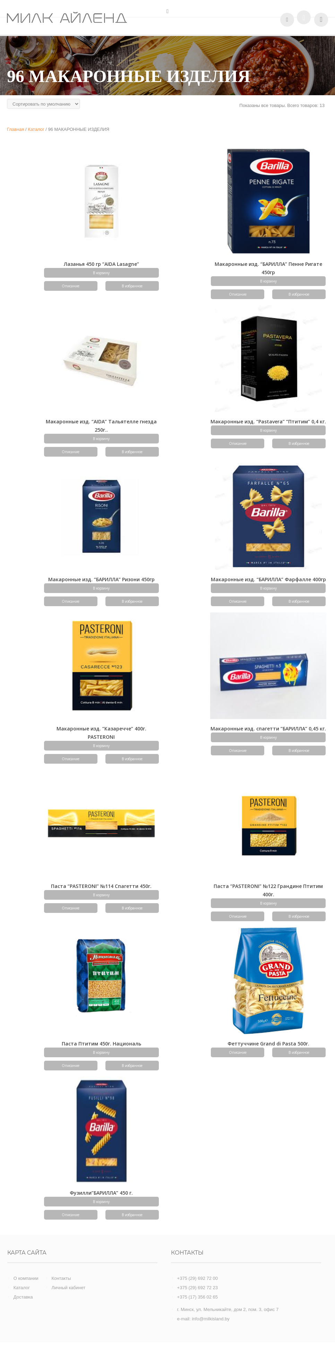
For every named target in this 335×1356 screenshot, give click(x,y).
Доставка (23, 1297)
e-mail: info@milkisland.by (203, 1318)
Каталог (22, 1287)
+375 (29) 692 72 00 (197, 1278)
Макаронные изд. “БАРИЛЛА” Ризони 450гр (101, 579)
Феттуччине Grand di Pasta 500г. (268, 1043)
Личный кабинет (68, 1287)
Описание (70, 286)
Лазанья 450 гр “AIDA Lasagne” (101, 264)
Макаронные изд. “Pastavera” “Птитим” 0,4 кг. (268, 421)
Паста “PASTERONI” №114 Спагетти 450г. (101, 886)
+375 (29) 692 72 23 (197, 1287)
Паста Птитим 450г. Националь (101, 1043)
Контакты (61, 1278)
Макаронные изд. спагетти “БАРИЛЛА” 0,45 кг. (268, 728)
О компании (26, 1278)
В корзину (101, 272)
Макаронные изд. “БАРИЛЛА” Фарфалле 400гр (268, 579)
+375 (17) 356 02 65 (197, 1297)
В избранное (132, 286)
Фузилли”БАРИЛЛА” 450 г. (101, 1192)
